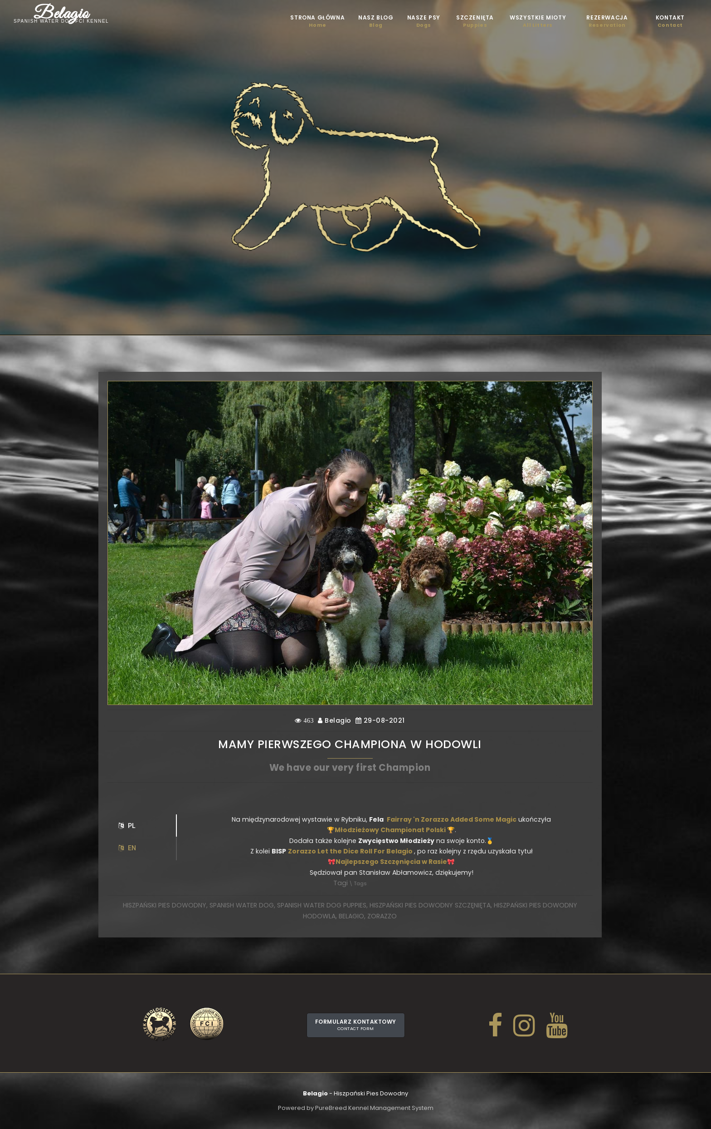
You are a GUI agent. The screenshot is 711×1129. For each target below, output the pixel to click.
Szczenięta (475, 21)
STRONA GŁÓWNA (317, 21)
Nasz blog (375, 21)
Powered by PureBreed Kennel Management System (355, 1108)
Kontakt (670, 21)
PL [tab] (127, 825)
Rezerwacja (607, 21)
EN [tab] (127, 848)
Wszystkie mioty (538, 21)
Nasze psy (423, 21)
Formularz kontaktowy (355, 1024)
